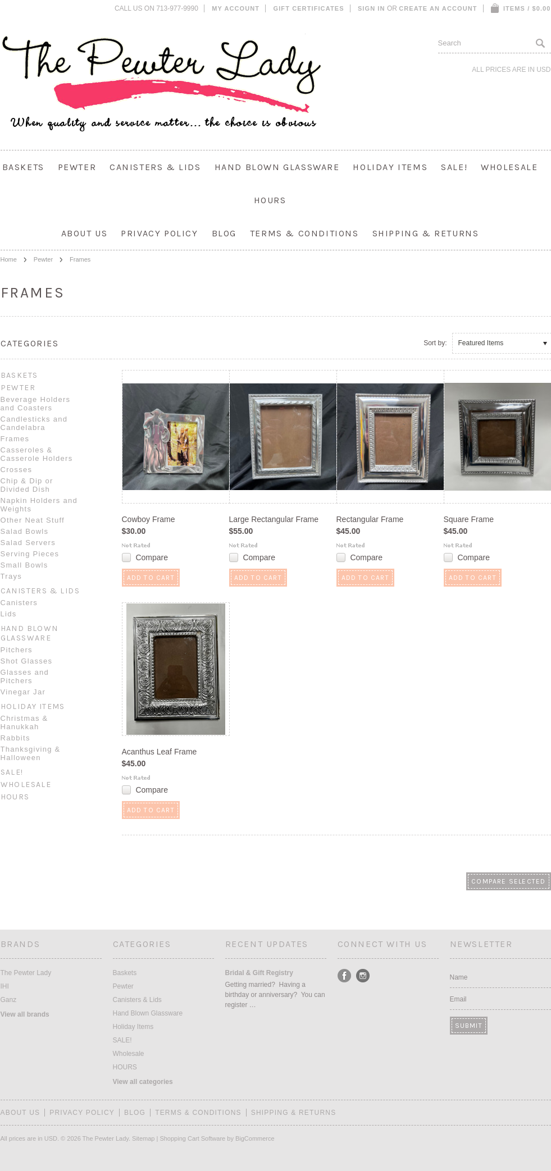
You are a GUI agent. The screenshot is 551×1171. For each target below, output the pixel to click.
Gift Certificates (309, 8)
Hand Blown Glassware (277, 167)
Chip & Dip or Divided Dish (27, 485)
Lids (9, 614)
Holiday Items (390, 167)
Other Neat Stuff (33, 520)
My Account (235, 8)
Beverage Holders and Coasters (36, 403)
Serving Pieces (30, 554)
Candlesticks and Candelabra (34, 423)
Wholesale (509, 167)
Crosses (17, 469)
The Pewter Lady (26, 973)
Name (459, 977)
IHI (5, 986)
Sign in (371, 8)
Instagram (363, 976)
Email (458, 999)
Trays (11, 576)
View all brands (25, 1014)
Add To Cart (151, 578)
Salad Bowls (25, 531)
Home (9, 259)
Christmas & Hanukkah (24, 722)
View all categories (143, 1082)
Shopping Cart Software (192, 1138)
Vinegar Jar (23, 692)
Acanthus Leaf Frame (159, 751)
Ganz (9, 1000)
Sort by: (435, 343)
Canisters (19, 602)
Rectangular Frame (370, 519)
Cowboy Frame (148, 519)
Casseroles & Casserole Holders (37, 454)
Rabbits (15, 738)
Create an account (438, 8)
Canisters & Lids (155, 167)
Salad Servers (28, 542)
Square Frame (469, 519)
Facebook (345, 976)
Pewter (77, 167)
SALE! (454, 167)
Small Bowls (24, 565)
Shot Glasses (27, 661)
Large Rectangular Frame (274, 519)
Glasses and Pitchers (25, 676)
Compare (151, 557)
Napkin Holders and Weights (39, 504)
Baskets (23, 167)
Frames (15, 438)
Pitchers (17, 650)
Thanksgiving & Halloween (31, 753)
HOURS (270, 200)
